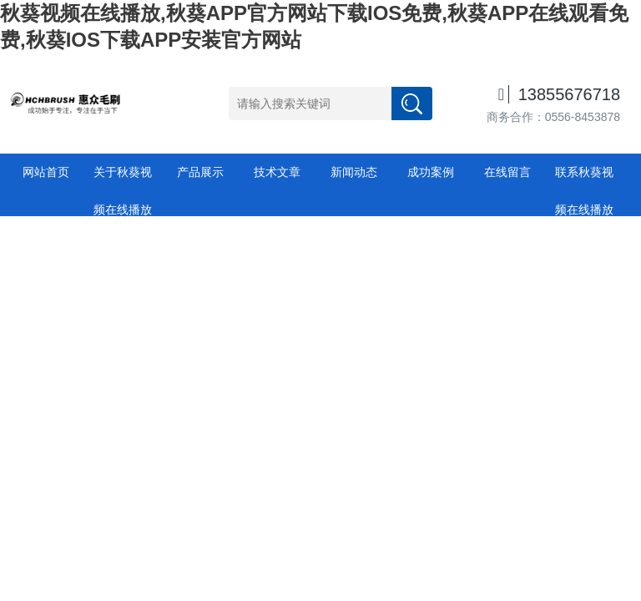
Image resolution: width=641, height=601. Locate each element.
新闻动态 (354, 172)
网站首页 (46, 172)
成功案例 (430, 172)
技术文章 (277, 172)
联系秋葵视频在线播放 (584, 178)
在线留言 (507, 172)
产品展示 (200, 172)
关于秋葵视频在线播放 (122, 178)
